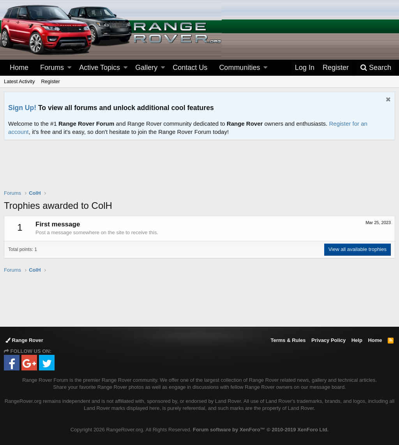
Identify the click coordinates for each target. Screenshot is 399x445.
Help (356, 340)
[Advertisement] (199, 169)
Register (50, 81)
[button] (69, 68)
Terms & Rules (287, 340)
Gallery (146, 67)
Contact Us (190, 67)
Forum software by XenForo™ (260, 430)
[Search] (375, 68)
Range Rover (24, 340)
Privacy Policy (328, 340)
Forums (52, 67)
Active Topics (99, 67)
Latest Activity (19, 81)
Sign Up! (22, 108)
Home (19, 67)
